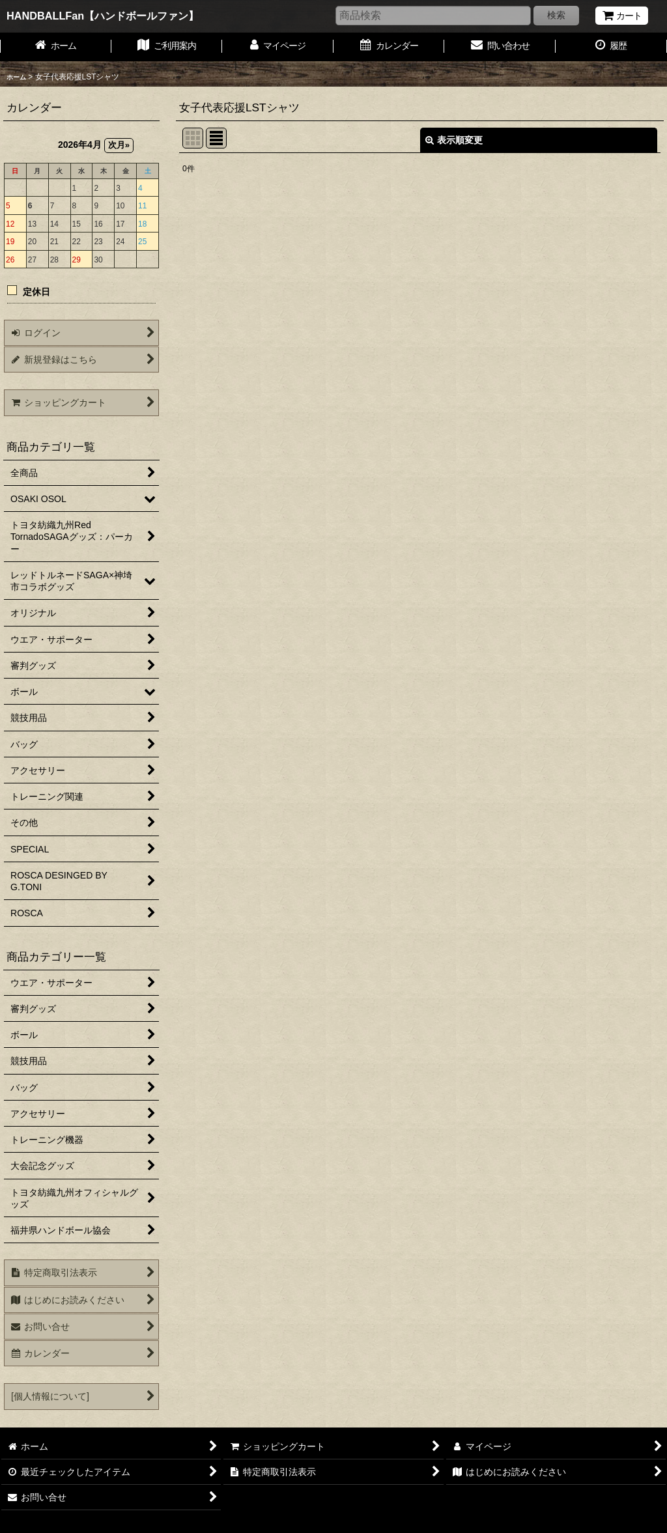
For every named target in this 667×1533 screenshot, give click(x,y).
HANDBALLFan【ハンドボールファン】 (103, 15)
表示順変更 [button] (454, 140)
